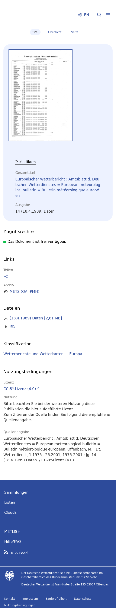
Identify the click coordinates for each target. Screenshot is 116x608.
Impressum (30, 598)
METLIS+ (12, 531)
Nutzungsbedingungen (19, 605)
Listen (9, 502)
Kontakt (9, 598)
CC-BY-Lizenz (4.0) (19, 389)
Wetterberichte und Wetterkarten (33, 354)
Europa (75, 354)
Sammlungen (16, 492)
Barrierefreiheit (56, 598)
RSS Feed (19, 553)
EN (86, 15)
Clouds (10, 512)
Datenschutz (82, 598)
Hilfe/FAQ (12, 541)
